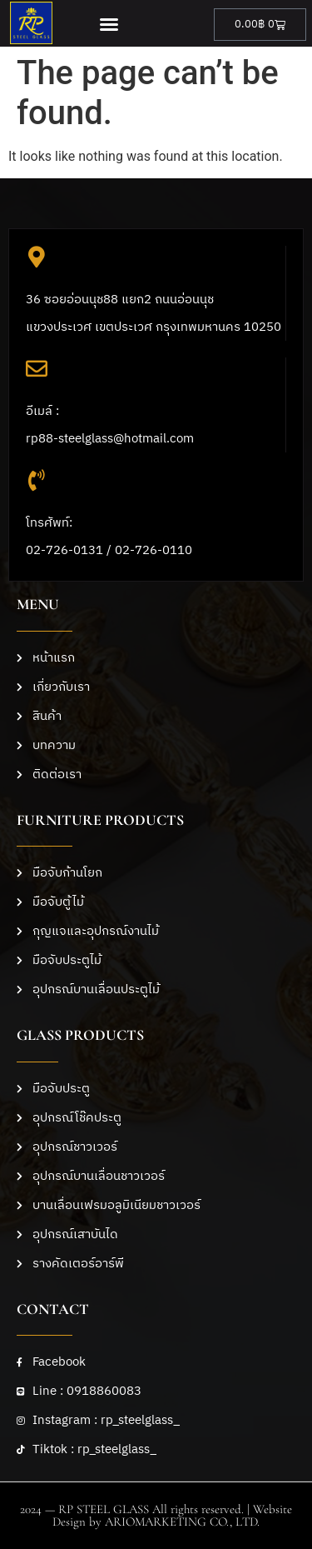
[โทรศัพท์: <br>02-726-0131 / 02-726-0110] (36, 480)
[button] (109, 24)
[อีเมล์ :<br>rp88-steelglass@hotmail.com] (36, 368)
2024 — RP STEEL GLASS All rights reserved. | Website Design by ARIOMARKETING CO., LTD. (156, 1515)
